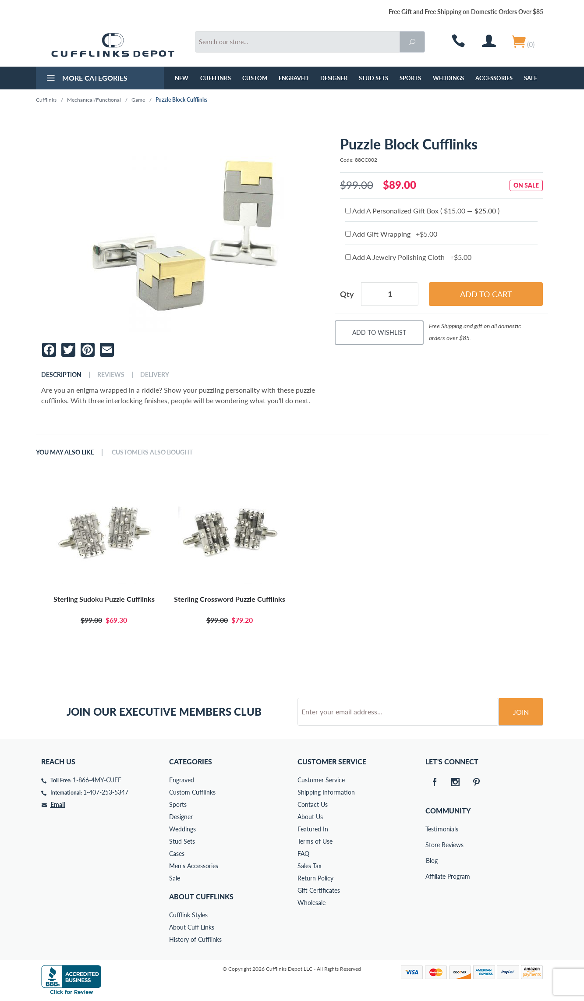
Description (61, 374)
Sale (530, 78)
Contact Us (312, 804)
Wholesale (311, 902)
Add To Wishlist (379, 332)
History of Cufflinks (195, 939)
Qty (347, 294)
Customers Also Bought (152, 452)
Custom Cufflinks (192, 792)
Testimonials (431, 829)
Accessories (494, 78)
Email (57, 804)
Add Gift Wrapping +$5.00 (391, 234)
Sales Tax (309, 866)
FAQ (303, 853)
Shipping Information (326, 792)
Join (521, 712)
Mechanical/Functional (94, 99)
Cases (176, 853)
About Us (310, 816)
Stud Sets (373, 78)
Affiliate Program (431, 876)
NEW (181, 78)
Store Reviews (431, 844)
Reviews (110, 374)
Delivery (154, 374)
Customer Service (321, 780)
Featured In (312, 829)
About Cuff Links (191, 927)
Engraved (293, 78)
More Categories (86, 78)
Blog (432, 860)
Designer (333, 78)
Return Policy (315, 878)
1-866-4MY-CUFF (97, 780)
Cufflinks (215, 78)
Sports (410, 78)
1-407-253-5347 (105, 792)
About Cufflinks (201, 896)
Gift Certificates (318, 890)
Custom (254, 78)
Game (138, 99)
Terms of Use (315, 841)
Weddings (448, 78)
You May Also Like (65, 452)
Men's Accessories (193, 866)
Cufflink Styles (188, 915)
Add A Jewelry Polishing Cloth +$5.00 (408, 257)
